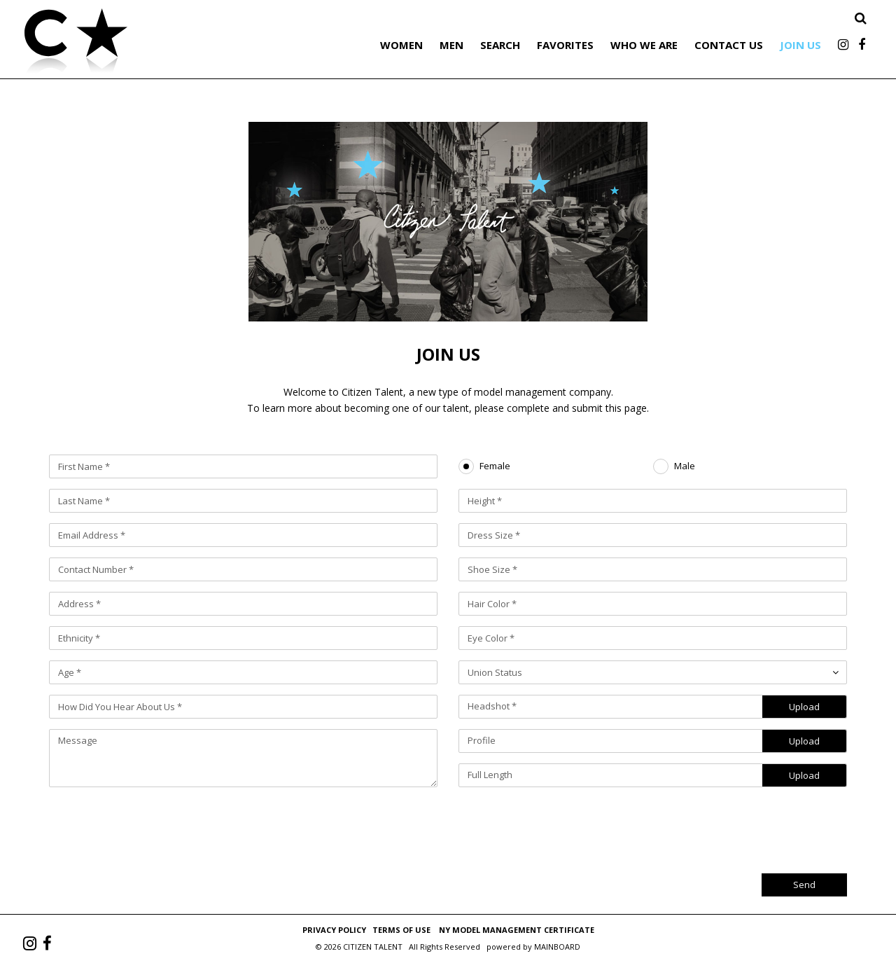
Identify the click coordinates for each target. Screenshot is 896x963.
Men (451, 45)
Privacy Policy (334, 929)
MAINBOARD (557, 946)
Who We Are (644, 45)
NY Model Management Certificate (516, 929)
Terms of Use (401, 929)
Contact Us (728, 45)
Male (684, 466)
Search (500, 45)
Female (494, 466)
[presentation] (740, 825)
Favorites (565, 45)
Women (401, 45)
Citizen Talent (147, 43)
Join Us (800, 45)
